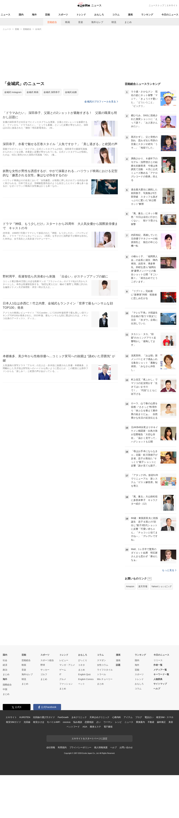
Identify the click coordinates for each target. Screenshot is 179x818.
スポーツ (63, 14)
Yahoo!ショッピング (161, 586)
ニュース (5, 14)
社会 (5, 660)
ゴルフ (43, 674)
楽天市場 (142, 586)
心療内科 (116, 717)
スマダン (101, 660)
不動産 (151, 722)
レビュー (63, 660)
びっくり (82, 660)
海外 (34, 14)
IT (60, 674)
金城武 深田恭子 (52, 92)
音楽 (80, 22)
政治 (5, 669)
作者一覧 (157, 665)
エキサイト (172, 5)
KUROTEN (24, 717)
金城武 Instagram (12, 92)
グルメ (62, 679)
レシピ (118, 722)
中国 (5, 689)
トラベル (101, 674)
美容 (171, 722)
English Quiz (84, 674)
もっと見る (169, 570)
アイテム (128, 717)
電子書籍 (108, 726)
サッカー (44, 669)
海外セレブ (97, 22)
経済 (5, 665)
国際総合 (7, 684)
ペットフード (73, 726)
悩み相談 (77, 722)
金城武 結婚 (71, 92)
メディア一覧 (160, 669)
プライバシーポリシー (80, 747)
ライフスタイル (105, 669)
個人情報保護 (100, 747)
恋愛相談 (89, 722)
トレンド (81, 14)
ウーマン (108, 722)
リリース (158, 660)
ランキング (147, 14)
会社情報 (50, 747)
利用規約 (62, 747)
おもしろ (99, 14)
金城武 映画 (32, 92)
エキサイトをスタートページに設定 (89, 738)
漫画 (130, 14)
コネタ (81, 665)
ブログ (138, 717)
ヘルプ (156, 688)
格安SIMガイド (13, 722)
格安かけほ (38, 722)
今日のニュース (170, 14)
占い (98, 722)
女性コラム (102, 665)
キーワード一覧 (161, 674)
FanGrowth (63, 717)
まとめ (128, 22)
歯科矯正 (161, 722)
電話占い (149, 717)
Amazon (130, 586)
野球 (42, 665)
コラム (116, 14)
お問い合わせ (126, 747)
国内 (21, 14)
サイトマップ (160, 684)
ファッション (66, 684)
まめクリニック (79, 717)
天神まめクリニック (99, 717)
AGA (84, 726)
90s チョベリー (104, 679)
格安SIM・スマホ (164, 717)
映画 (67, 22)
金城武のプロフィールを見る (101, 101)
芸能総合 (52, 22)
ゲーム (62, 669)
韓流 (113, 22)
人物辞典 (157, 679)
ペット (81, 684)
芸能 (47, 14)
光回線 (27, 722)
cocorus (66, 722)
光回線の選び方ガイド (44, 717)
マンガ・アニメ (67, 665)
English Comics (86, 679)
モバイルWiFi (53, 722)
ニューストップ (156, 5)
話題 (118, 665)
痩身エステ (95, 726)
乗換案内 (140, 722)
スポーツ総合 (47, 660)
